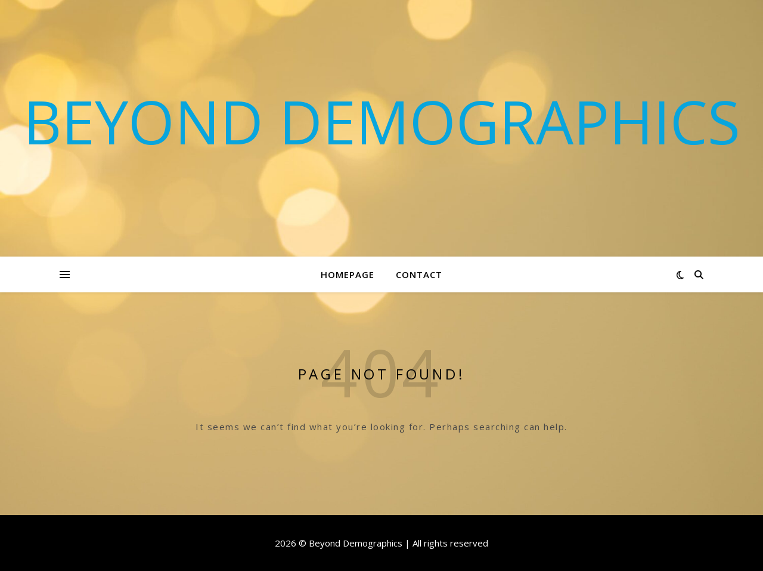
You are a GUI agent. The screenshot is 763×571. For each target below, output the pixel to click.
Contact (419, 274)
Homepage (347, 274)
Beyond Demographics (381, 121)
